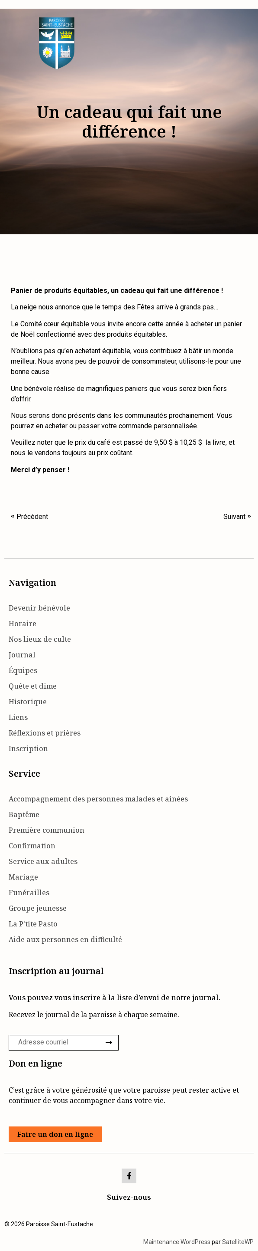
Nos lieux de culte (40, 639)
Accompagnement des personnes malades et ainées (98, 799)
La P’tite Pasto (33, 924)
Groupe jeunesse (38, 908)
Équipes (23, 670)
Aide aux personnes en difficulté (65, 939)
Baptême (24, 814)
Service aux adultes (43, 861)
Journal (22, 655)
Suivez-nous (129, 1197)
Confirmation (32, 845)
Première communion (46, 830)
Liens (18, 717)
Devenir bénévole (39, 608)
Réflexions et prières (45, 733)
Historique (28, 701)
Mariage (23, 877)
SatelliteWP (238, 1241)
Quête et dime (33, 686)
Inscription (28, 748)
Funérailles (29, 892)
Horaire (22, 623)
